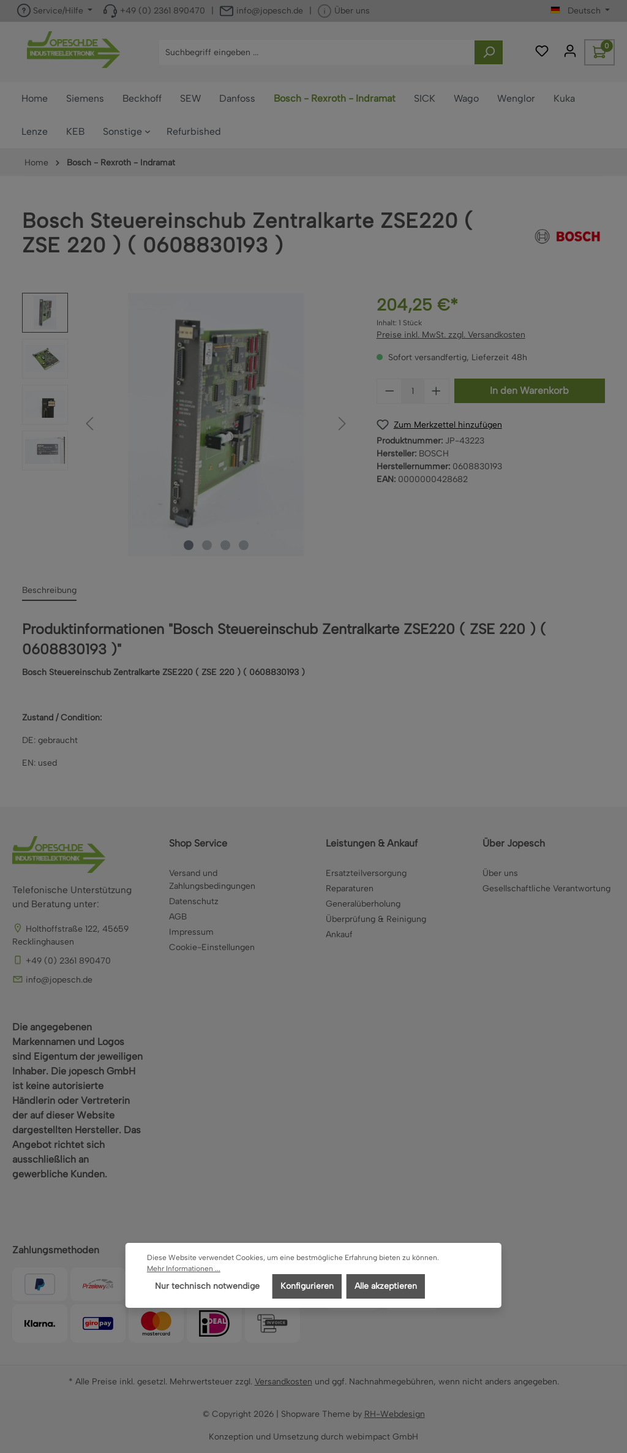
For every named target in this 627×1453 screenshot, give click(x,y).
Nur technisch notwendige (207, 1286)
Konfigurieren (307, 1286)
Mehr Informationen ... (183, 1268)
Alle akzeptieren (386, 1286)
